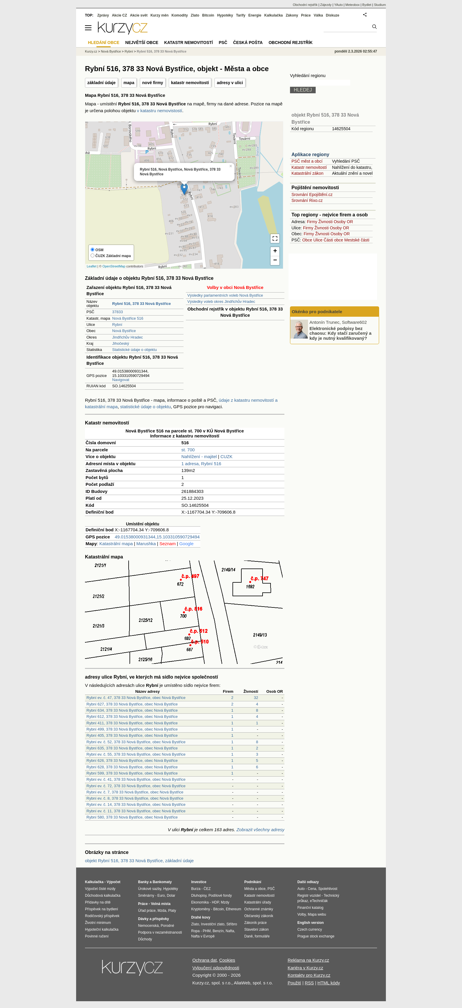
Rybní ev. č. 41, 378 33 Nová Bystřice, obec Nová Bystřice (136, 779)
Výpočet (113, 882)
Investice (198, 882)
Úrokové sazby (149, 889)
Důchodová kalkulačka (102, 895)
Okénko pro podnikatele (317, 311)
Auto (301, 889)
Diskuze (332, 15)
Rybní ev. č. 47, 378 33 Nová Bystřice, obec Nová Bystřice (136, 697)
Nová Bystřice (124, 331)
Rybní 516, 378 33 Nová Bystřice (161, 51)
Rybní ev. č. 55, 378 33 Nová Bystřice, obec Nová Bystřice (136, 754)
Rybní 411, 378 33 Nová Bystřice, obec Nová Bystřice (132, 723)
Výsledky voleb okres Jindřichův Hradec (221, 301)
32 (256, 697)
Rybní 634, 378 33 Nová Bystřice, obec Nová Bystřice (132, 710)
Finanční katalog (310, 908)
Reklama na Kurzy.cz (308, 960)
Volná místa (160, 904)
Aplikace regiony (310, 154)
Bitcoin (208, 15)
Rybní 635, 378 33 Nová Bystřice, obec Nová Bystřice (132, 748)
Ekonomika (200, 902)
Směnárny (146, 895)
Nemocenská (148, 926)
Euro (161, 895)
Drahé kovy (200, 917)
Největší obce (141, 42)
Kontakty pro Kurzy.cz (309, 975)
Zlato (195, 15)
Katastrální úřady (257, 902)
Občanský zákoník (258, 916)
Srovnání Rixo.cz (307, 200)
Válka (318, 15)
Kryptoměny (200, 909)
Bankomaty (162, 882)
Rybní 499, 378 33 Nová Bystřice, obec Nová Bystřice (132, 729)
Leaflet (91, 266)
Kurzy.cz (91, 51)
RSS (309, 982)
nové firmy (152, 82)
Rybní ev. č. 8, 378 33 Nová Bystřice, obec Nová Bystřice (135, 798)
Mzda (162, 911)
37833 (117, 312)
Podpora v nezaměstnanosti (160, 932)
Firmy (312, 221)
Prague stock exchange (315, 936)
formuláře (262, 936)
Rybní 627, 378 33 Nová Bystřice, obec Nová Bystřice (132, 704)
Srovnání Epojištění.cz (311, 194)
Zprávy (103, 15)
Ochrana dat (204, 960)
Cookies (227, 960)
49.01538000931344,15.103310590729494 (157, 536)
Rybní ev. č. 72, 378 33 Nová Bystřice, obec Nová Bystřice (136, 786)
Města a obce (255, 889)
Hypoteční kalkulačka (101, 929)
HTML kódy (328, 982)
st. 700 (188, 449)
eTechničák (319, 901)
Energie (254, 15)
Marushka (146, 543)
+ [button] (275, 251)
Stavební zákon (256, 929)
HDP (215, 902)
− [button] (275, 260)
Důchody (145, 939)
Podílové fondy (220, 895)
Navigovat (120, 380)
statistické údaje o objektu (145, 406)
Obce (307, 240)
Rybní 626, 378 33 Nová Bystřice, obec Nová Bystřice (132, 760)
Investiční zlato (212, 924)
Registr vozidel (309, 895)
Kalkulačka (273, 15)
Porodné (167, 926)
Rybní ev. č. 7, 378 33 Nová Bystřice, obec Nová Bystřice (135, 792)
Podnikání (252, 882)
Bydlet (366, 4)
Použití (294, 982)
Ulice (317, 240)
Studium (380, 4)
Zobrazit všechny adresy (260, 829)
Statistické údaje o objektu (134, 349)
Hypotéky (225, 15)
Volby (301, 914)
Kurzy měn (159, 15)
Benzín (218, 931)
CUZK (226, 456)
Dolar (171, 895)
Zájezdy (326, 4)
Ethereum (233, 909)
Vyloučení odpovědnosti (215, 967)
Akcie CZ (119, 15)
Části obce (333, 240)
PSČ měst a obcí (306, 161)
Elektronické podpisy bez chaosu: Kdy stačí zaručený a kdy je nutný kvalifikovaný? (340, 333)
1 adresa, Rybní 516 (201, 463)
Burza (195, 889)
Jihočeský (120, 343)
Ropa (195, 931)
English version (310, 923)
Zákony (292, 15)
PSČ (223, 42)
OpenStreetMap (113, 266)
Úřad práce (146, 911)
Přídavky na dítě (98, 902)
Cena (312, 889)
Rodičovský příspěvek (102, 916)
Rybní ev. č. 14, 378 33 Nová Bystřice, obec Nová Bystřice (136, 804)
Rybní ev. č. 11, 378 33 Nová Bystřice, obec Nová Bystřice (136, 811)
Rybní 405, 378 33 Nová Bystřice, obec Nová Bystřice (132, 735)
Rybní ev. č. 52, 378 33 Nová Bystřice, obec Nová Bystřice (136, 742)
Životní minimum (98, 923)
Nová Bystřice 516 (127, 318)
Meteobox (352, 4)
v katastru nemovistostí (159, 110)
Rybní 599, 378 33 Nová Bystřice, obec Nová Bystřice (132, 773)
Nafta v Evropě (202, 936)
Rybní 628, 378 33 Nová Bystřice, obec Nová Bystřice (132, 767)
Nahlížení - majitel (199, 456)
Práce (306, 15)
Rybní (117, 324)
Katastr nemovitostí (309, 167)
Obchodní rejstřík (305, 4)
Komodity (179, 15)
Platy (172, 911)
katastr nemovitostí (190, 82)
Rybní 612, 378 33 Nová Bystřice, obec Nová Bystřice (132, 716)
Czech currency (309, 929)
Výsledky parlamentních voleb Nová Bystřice (225, 295)
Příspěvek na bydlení (101, 909)
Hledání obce (103, 42)
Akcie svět (139, 15)
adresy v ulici (230, 82)
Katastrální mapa (116, 543)
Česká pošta (248, 42)
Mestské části (356, 240)
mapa (129, 82)
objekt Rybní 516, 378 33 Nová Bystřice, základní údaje (139, 860)
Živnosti (325, 221)
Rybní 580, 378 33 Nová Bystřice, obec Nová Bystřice (132, 817)
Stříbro (231, 924)
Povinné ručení (97, 936)
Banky (143, 882)
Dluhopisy (199, 895)
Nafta (230, 931)
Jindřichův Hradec (127, 337)
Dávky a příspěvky (153, 919)
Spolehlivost (328, 889)
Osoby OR (343, 221)
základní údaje (101, 82)
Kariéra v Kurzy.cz (305, 967)
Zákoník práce (255, 923)
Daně (248, 936)
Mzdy (225, 902)
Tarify (240, 15)
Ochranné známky (258, 909)
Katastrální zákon (307, 173)
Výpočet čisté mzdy (100, 889)
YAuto (338, 4)
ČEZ (207, 889)
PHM (207, 931)
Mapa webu (317, 914)
